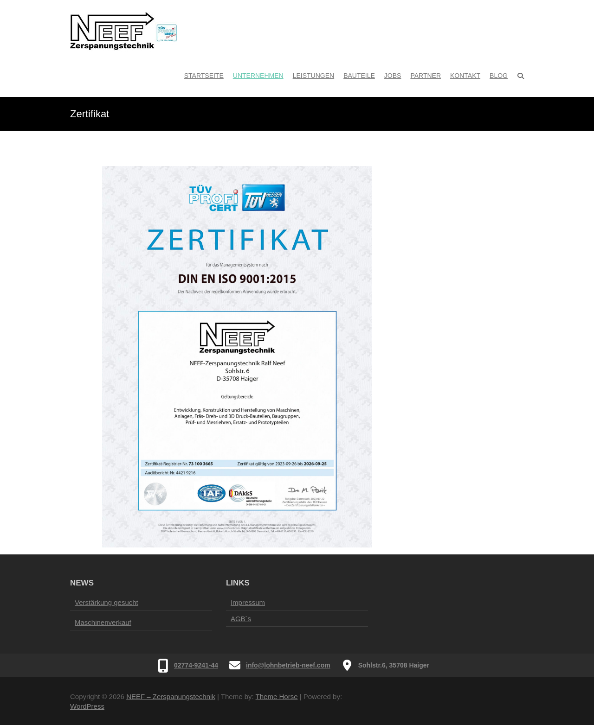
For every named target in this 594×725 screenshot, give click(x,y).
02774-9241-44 (196, 665)
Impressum (248, 602)
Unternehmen (258, 75)
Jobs (392, 75)
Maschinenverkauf (103, 622)
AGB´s (241, 619)
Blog (499, 75)
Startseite (204, 75)
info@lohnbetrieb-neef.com (288, 665)
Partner (425, 75)
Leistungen (313, 75)
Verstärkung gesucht (106, 602)
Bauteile (359, 75)
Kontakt (465, 75)
